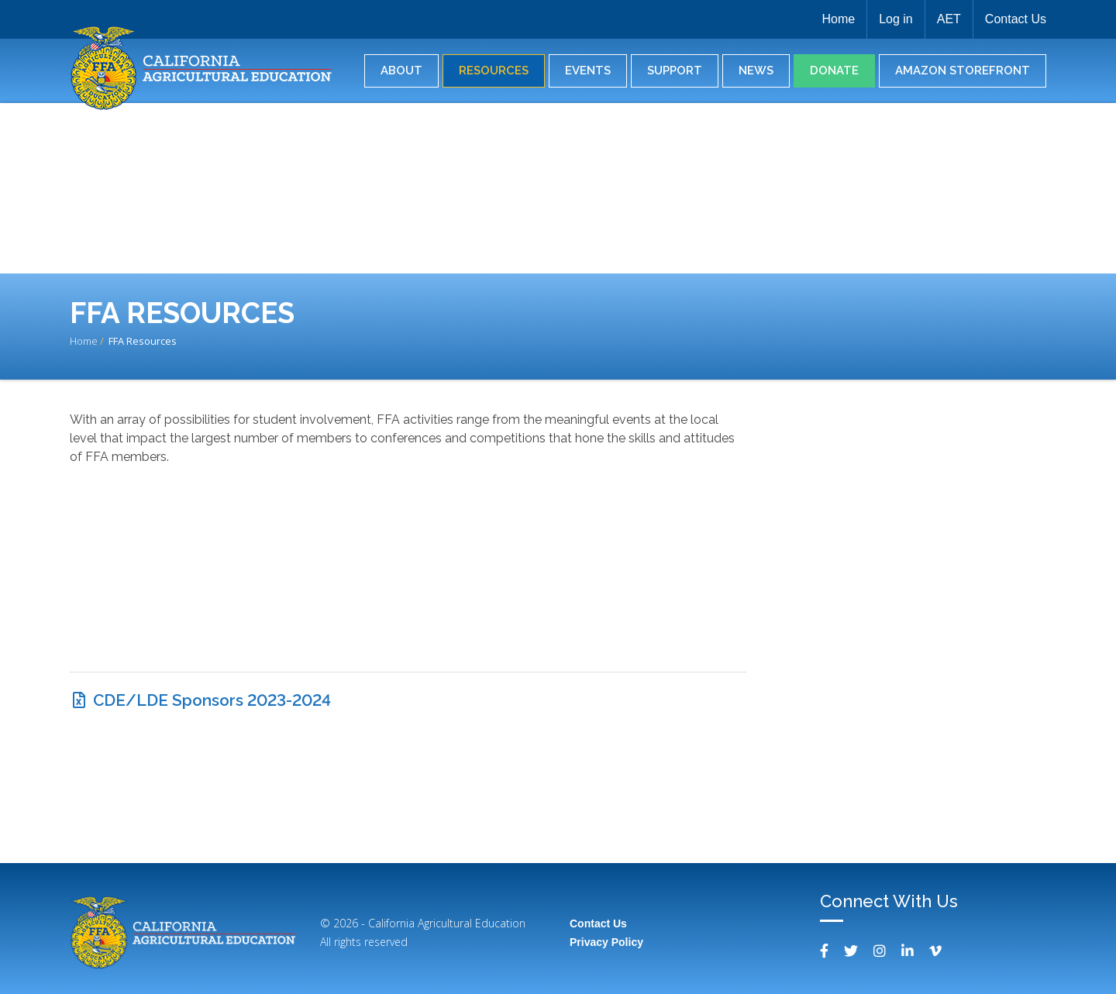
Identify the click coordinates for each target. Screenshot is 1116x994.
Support (674, 70)
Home (838, 19)
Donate (834, 70)
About (401, 70)
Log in (896, 19)
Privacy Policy (606, 942)
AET (949, 19)
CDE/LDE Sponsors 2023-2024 (212, 700)
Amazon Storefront (962, 70)
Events (588, 70)
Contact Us (1015, 19)
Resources (494, 70)
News (756, 70)
